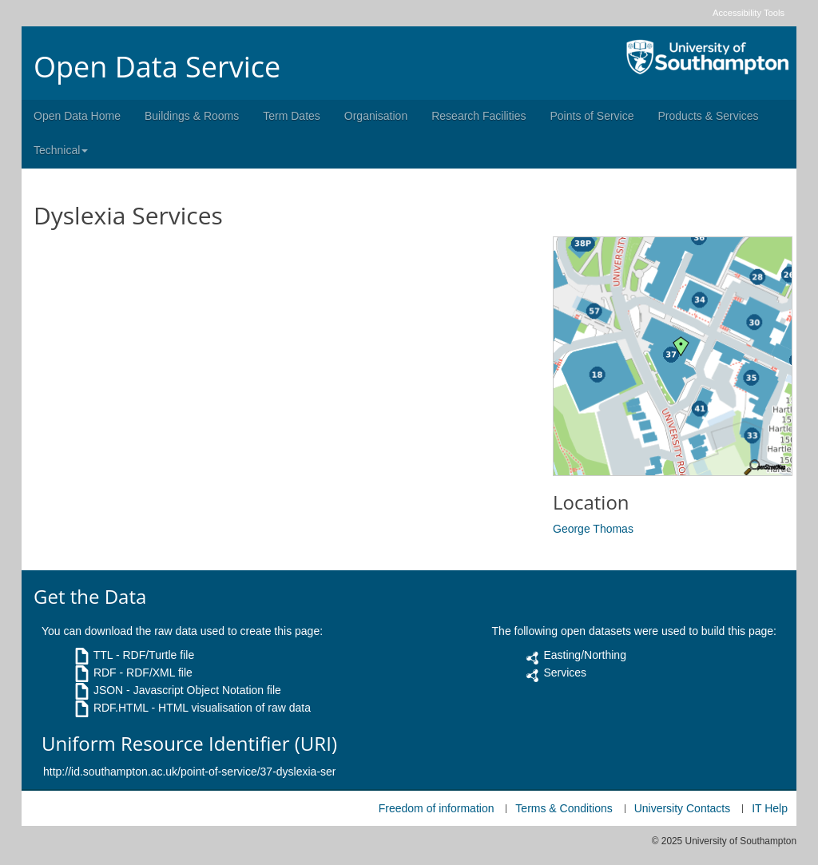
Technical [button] (61, 150)
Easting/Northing (584, 655)
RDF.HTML (121, 707)
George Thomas (593, 528)
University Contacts (682, 808)
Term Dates (291, 115)
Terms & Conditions (563, 808)
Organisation (375, 115)
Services (564, 672)
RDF (105, 672)
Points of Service (591, 115)
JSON (108, 690)
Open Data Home (77, 115)
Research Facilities (478, 115)
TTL (103, 655)
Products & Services (708, 115)
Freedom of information (436, 808)
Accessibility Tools (748, 13)
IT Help (770, 808)
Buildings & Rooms (192, 115)
